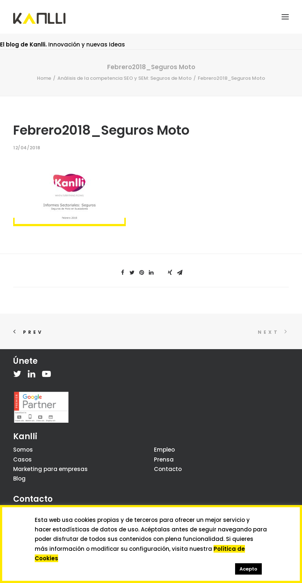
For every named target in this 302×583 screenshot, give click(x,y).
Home (44, 78)
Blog (19, 478)
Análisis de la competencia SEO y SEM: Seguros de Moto (124, 78)
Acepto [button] (248, 568)
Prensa (164, 459)
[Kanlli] (39, 18)
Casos (22, 459)
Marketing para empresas (50, 469)
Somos (23, 449)
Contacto (168, 469)
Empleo (164, 449)
